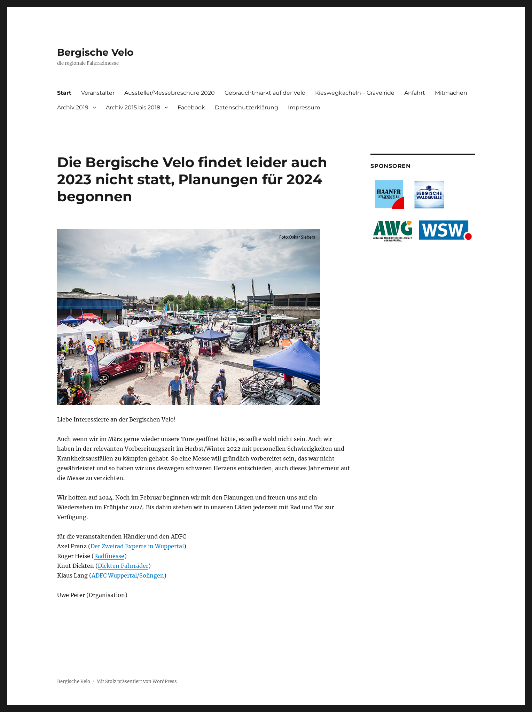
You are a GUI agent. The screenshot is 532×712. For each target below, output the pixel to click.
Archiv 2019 (72, 107)
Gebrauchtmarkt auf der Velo (265, 93)
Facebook (191, 107)
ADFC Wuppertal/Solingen (128, 575)
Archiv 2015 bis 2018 (133, 107)
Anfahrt (414, 93)
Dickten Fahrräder (123, 565)
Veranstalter (98, 93)
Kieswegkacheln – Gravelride (354, 93)
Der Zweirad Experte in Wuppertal (137, 546)
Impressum (304, 107)
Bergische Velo (95, 52)
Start (64, 93)
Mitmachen (451, 93)
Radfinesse (109, 555)
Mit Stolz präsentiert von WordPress (136, 681)
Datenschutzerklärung (246, 107)
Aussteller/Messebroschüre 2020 (169, 93)
